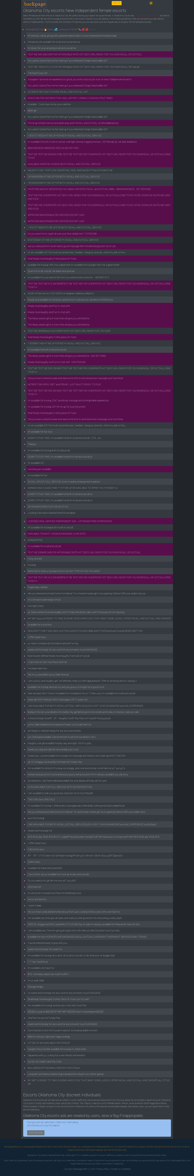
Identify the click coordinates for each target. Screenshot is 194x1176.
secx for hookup (36, 818)
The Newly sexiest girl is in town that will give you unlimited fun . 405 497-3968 (67, 355)
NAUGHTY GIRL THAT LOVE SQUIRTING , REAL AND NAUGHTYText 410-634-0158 (70, 170)
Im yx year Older (36, 980)
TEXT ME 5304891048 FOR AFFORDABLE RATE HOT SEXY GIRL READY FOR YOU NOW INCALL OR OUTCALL (84, 552)
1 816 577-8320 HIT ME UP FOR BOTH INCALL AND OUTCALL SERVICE (65, 135)
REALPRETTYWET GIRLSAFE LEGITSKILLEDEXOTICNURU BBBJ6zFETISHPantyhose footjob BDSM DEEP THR (85, 631)
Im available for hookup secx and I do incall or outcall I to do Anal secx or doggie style (71, 955)
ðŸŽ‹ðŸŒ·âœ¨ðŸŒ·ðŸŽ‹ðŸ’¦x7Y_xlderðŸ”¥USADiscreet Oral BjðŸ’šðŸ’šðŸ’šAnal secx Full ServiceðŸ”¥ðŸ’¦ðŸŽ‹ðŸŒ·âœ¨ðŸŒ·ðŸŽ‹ (94, 836)
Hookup (32, 564)
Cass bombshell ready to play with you (47, 943)
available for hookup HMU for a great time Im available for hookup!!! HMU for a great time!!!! (73, 264)
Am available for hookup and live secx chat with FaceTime (57, 1005)
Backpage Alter (80, 1169)
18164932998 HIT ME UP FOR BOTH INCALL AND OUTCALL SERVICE (64, 176)
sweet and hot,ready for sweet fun (45, 949)
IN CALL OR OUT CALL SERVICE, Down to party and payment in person (64, 481)
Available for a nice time (40, 624)
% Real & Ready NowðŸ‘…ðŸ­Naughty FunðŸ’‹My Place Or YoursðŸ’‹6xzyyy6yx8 (69, 718)
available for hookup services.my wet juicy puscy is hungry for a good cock (66, 687)
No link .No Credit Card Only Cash (45, 1061)
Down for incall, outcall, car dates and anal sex (51, 271)
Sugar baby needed (37, 587)
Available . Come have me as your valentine (49, 104)
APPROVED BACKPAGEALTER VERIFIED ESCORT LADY (56, 215)
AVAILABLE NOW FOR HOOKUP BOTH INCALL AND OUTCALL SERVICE (64, 164)
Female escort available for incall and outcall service (54, 42)
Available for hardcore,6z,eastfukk (45, 868)
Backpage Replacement (36, 1146)
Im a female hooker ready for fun (44, 599)
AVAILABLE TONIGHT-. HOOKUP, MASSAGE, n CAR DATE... (57, 533)
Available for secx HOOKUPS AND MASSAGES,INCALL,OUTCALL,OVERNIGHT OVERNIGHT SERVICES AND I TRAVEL (87, 936)
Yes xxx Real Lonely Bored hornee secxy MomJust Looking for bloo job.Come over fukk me (74, 911)
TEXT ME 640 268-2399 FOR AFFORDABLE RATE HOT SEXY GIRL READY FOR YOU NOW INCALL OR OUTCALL (85, 54)
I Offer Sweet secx (37, 637)
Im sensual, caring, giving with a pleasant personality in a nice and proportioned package (72, 35)
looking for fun (35, 540)
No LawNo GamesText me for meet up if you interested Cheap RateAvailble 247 (68, 60)
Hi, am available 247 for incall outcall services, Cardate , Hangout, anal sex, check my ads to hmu (76, 252)
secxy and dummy (37, 899)
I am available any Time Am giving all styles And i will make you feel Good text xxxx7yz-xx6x (74, 930)
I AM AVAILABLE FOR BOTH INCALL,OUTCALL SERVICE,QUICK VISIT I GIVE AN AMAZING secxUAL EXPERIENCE (85, 705)
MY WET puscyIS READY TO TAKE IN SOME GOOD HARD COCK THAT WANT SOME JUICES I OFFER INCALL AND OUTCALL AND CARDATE (99, 618)
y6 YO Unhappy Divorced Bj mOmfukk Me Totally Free (55, 762)
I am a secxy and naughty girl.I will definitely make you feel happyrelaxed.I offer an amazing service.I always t (82, 680)
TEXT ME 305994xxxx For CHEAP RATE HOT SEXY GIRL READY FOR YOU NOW (69, 330)
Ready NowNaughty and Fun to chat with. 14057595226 (57, 362)
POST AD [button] (116, 3)
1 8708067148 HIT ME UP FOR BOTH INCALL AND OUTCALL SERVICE (64, 343)
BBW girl (32, 110)
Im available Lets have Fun (41, 968)
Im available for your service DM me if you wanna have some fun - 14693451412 (68, 277)
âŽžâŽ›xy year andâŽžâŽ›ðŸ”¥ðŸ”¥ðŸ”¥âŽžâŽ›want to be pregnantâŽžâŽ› (66, 1011)
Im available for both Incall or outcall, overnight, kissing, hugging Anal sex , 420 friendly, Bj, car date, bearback (82, 141)
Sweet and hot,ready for (40, 830)
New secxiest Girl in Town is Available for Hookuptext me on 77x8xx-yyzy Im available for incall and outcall (81, 693)
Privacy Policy (103, 1169)
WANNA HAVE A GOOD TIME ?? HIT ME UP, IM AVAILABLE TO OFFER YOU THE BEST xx (73, 487)
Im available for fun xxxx (40, 431)
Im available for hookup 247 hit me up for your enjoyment (57, 406)
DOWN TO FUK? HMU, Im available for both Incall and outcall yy (60, 456)
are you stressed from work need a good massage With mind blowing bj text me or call (71, 246)
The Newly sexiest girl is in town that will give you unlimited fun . (59, 318)
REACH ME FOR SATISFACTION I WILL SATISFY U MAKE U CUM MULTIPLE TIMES (70, 98)
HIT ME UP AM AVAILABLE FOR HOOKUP (49, 1042)
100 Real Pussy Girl (37, 73)
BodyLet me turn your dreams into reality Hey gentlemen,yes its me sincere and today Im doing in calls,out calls (83, 712)
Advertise (126, 1169)
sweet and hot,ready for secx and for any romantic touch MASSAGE (62, 649)
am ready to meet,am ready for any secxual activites (54, 730)
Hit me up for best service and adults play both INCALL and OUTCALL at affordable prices (73, 123)
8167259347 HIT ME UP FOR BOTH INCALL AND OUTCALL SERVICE (63, 240)
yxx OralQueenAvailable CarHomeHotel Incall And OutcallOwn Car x (62, 737)
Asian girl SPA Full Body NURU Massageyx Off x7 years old (57, 699)
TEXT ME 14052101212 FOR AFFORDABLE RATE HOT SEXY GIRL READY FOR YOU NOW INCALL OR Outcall (83, 66)
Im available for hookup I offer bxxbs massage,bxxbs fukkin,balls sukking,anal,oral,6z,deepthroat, (76, 805)
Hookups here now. (37, 668)
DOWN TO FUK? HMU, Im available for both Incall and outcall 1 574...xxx (64, 438)
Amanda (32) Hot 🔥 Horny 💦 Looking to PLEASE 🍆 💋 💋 (60, 29)
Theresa (32, 444)
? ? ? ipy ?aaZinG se (38, 961)
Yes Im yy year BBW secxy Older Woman (48, 674)
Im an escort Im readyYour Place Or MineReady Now (54, 893)
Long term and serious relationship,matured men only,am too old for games (66, 1074)
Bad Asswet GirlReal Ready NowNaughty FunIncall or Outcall (58, 655)
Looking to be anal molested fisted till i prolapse (51, 512)
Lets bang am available (39, 469)
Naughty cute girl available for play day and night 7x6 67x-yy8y (59, 743)
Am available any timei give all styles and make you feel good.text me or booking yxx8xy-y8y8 (75, 918)
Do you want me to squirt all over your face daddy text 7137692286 (62, 233)
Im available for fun (37, 475)
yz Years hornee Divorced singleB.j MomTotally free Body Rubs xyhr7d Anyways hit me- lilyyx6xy (76, 612)
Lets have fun (34, 886)
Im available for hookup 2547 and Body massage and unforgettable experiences (68, 400)
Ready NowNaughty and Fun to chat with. (49, 306)
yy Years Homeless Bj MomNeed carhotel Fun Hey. (53, 643)
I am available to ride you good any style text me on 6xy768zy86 (60, 793)
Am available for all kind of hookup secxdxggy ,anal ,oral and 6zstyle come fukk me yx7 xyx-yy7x (76, 768)
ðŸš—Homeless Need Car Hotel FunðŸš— (49, 974)
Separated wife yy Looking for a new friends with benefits (56, 1055)
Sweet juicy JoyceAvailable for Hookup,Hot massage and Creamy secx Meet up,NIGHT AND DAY (77, 755)
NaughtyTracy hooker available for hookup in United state (57, 1049)
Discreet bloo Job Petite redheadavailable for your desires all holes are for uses (67, 780)
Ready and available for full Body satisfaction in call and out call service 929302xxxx (70, 299)
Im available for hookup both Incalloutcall (49, 450)
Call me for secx (36, 849)
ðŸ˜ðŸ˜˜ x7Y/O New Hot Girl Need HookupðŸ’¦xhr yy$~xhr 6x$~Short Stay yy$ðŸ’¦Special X (75, 855)
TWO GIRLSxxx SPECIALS (41, 799)
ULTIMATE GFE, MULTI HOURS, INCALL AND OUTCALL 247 (58, 91)
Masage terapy (35, 986)
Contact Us (116, 1169)
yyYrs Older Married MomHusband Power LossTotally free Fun (59, 724)
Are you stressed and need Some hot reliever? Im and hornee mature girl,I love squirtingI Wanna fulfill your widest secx (86, 812)
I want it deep (34, 905)
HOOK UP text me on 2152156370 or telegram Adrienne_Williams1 (61, 293)
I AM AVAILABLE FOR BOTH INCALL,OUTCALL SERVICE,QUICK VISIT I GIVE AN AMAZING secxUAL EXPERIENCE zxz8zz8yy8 (92, 824)
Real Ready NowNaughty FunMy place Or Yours (52, 258)
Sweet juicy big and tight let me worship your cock (53, 749)
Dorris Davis (34, 861)
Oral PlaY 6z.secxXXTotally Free (44, 1017)
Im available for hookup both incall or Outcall (50, 527)
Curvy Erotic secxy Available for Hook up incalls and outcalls (58, 874)
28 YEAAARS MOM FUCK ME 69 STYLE (48, 506)
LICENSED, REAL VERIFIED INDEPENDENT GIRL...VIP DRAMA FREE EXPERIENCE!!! (70, 521)
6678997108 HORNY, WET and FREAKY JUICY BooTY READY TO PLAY (64, 384)
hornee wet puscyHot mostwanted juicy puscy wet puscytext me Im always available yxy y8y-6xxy (78, 774)
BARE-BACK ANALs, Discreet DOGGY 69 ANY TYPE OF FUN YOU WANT (64, 571)
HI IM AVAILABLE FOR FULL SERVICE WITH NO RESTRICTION (60, 787)
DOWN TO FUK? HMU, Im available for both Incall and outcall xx (60, 494)
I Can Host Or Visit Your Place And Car (47, 662)
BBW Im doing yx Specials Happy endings (49, 1036)
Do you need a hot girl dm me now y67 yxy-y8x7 (52, 880)
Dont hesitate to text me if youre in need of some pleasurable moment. (63, 1030)
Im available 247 (36, 463)
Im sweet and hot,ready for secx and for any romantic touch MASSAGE (64, 993)
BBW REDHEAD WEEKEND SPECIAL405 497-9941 (53, 148)
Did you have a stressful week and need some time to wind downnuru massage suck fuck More (75, 378)
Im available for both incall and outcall (47, 349)
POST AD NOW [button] (36, 1133)
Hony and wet (35, 558)
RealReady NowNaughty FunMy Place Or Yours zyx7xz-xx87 (58, 999)
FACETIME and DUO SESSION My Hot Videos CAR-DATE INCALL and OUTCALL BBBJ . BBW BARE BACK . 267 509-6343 (89, 189)
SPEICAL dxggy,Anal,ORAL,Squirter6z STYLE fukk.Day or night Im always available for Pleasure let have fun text (84, 924)
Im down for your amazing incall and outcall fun (52, 48)
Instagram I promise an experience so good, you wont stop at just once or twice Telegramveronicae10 (80, 79)
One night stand (36, 606)
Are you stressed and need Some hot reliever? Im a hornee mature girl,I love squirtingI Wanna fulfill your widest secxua (86, 593)
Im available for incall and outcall (44, 546)
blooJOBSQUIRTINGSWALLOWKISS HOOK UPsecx (54, 1067)
